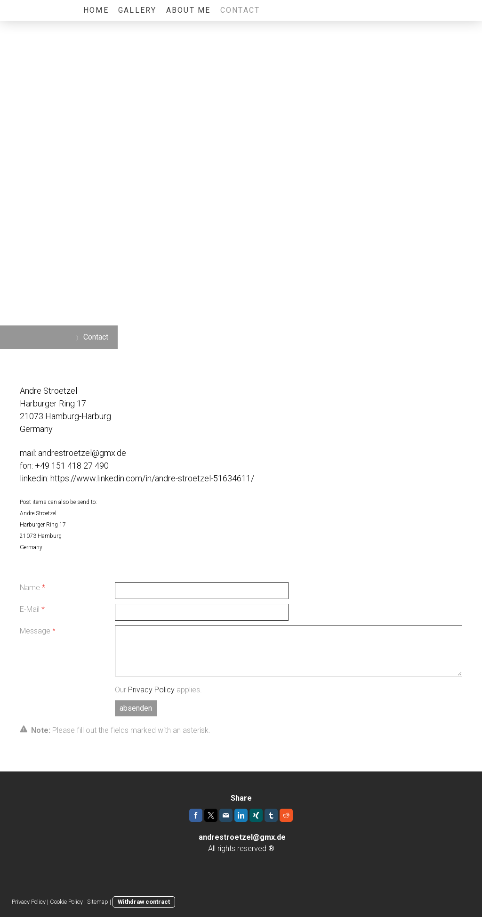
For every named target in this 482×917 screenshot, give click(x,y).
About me (188, 10)
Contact (240, 10)
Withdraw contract (144, 901)
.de (280, 837)
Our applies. (158, 689)
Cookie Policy (66, 901)
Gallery (137, 10)
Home (96, 10)
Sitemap (97, 901)
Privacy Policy (151, 689)
